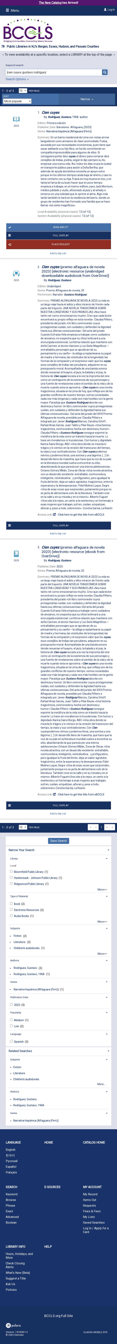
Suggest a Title (16, 1278)
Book (17, 903)
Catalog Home (94, 1142)
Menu (12, 10)
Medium (19, 1020)
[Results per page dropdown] (23, 90)
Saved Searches (94, 1222)
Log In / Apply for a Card (96, 1230)
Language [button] (15, 1034)
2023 (17, 1004)
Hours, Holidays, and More (19, 1255)
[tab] (86, 99)
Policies (11, 1290)
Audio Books (22, 916)
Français (11, 1172)
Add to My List (58, 253)
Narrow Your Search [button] (21, 850)
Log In (111, 9)
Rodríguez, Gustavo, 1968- (29, 974)
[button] (86, 99)
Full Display (38, 235)
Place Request (38, 244)
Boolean (11, 1222)
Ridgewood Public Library (29, 883)
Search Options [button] (17, 79)
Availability (37, 227)
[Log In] (105, 9)
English (10, 1150)
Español (11, 1166)
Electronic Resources (27, 909)
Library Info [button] (15, 1247)
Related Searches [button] (20, 1051)
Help (48, 1247)
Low (17, 1026)
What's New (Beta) (18, 1273)
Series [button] (13, 982)
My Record (90, 1194)
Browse (11, 1200)
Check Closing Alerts (15, 1265)
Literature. (20, 942)
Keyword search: (15, 65)
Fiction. (18, 936)
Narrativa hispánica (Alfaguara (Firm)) (36, 989)
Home (48, 1142)
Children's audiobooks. (27, 948)
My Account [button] (92, 1187)
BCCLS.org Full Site (58, 1316)
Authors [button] (14, 960)
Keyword (11, 1194)
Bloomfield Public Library (29, 871)
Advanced (12, 1217)
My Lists (89, 1217)
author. (68, 117)
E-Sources (52, 1187)
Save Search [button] (58, 841)
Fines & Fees (92, 1211)
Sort (6, 96)
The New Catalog (50, 3)
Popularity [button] (15, 1012)
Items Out (89, 1200)
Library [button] (14, 858)
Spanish (19, 1041)
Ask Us (10, 1284)
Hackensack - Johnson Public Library (36, 877)
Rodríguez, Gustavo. (26, 968)
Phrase (10, 1205)
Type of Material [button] (19, 896)
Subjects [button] (15, 928)
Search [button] (11, 1187)
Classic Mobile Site (95, 1332)
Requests (89, 1205)
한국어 (10, 1155)
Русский (11, 1161)
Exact (9, 1211)
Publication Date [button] (19, 997)
